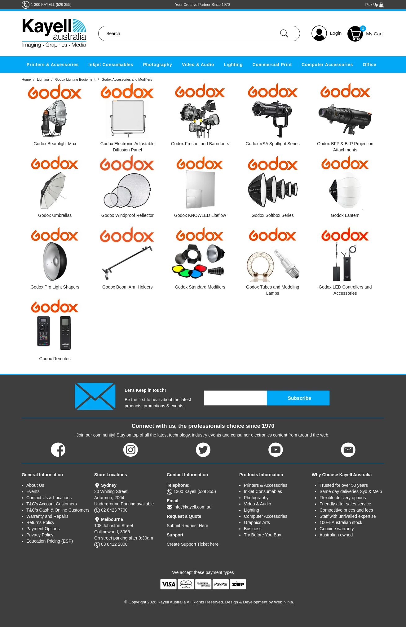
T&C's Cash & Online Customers (57, 510)
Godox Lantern (345, 215)
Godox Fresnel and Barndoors (200, 143)
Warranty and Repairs (47, 516)
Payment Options (43, 528)
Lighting (233, 64)
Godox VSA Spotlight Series (272, 143)
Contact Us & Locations (49, 497)
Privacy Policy (39, 534)
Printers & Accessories (53, 64)
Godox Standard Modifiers (200, 286)
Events (33, 491)
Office (369, 64)
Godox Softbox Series (273, 215)
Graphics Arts (257, 522)
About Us (35, 485)
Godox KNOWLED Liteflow (200, 215)
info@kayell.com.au (192, 506)
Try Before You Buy (262, 534)
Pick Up (374, 4)
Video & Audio (198, 64)
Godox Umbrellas (55, 215)
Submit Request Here (187, 525)
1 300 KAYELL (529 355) (51, 4)
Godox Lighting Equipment (75, 79)
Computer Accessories (327, 64)
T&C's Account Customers (51, 503)
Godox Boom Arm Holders (127, 286)
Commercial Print (272, 64)
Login (336, 33)
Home (26, 79)
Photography (157, 64)
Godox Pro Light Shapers (54, 286)
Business (253, 528)
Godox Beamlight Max (54, 143)
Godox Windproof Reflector (127, 215)
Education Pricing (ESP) (49, 541)
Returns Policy (40, 522)
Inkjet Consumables (110, 64)
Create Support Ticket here (192, 544)
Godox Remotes (55, 358)
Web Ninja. (284, 602)
